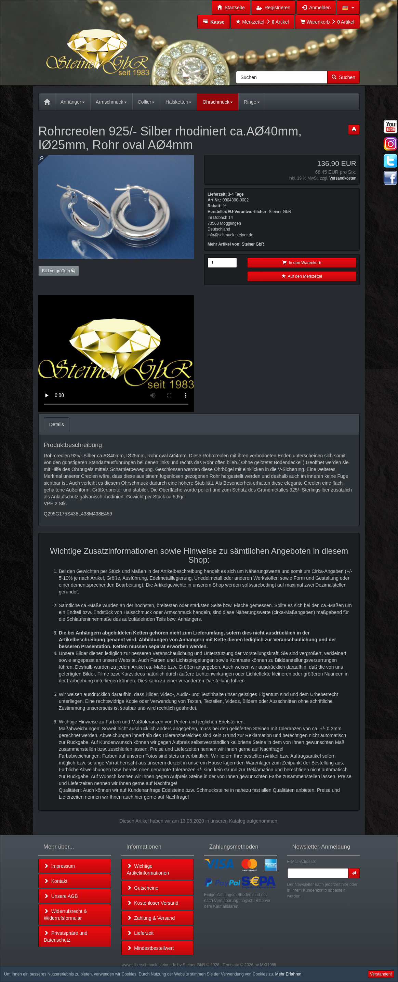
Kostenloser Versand (152, 903)
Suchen (343, 77)
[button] (348, 7)
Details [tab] (56, 424)
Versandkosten (342, 178)
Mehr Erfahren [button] (288, 974)
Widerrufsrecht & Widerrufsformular (65, 914)
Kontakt (55, 881)
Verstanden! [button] (381, 974)
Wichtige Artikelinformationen (148, 869)
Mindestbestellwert (150, 948)
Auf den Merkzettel (302, 276)
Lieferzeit (140, 933)
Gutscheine (143, 888)
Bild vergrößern (58, 271)
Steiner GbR (253, 244)
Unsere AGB (61, 896)
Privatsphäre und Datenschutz (66, 936)
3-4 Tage (235, 194)
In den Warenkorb (301, 262)
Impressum (59, 866)
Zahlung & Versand (151, 918)
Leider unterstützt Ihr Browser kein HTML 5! (116, 353)
